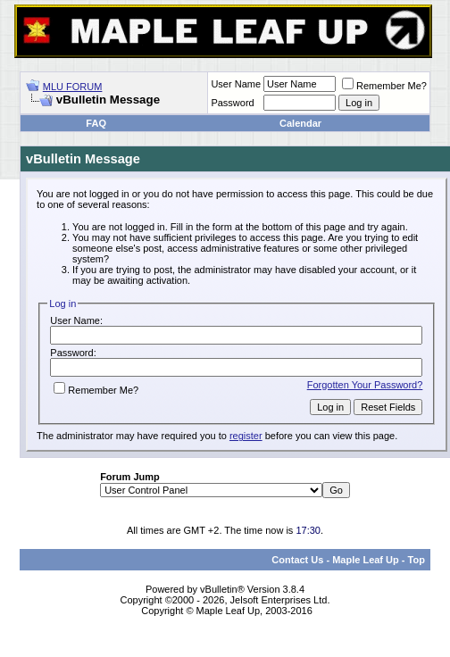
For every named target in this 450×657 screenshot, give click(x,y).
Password (232, 102)
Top (416, 559)
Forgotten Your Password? (365, 384)
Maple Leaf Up (365, 559)
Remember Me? (384, 85)
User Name (236, 84)
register (245, 435)
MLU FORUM (73, 86)
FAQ (96, 123)
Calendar (300, 123)
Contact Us (297, 559)
